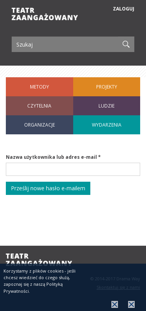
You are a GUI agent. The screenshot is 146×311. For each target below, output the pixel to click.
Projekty (106, 86)
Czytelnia (39, 106)
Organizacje (39, 125)
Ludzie (106, 106)
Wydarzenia (106, 125)
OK (114, 305)
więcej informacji (131, 305)
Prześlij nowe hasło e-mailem (48, 188)
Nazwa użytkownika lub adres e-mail (53, 157)
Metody (39, 86)
